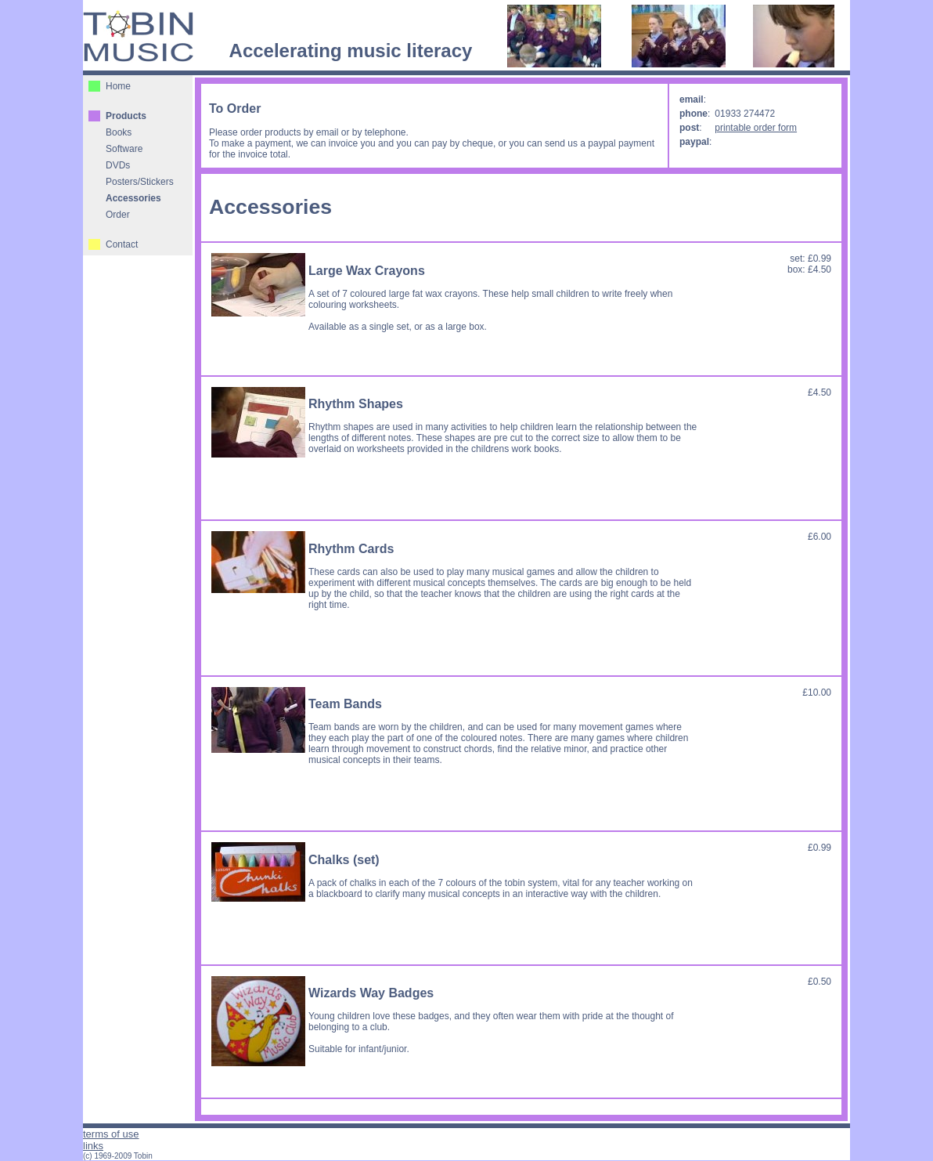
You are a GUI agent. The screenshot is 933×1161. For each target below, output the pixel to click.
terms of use (111, 1134)
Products (126, 115)
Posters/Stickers (140, 181)
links (93, 1146)
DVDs (118, 165)
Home (118, 86)
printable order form (756, 127)
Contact (122, 244)
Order (118, 214)
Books (118, 132)
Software (124, 148)
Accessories (133, 198)
